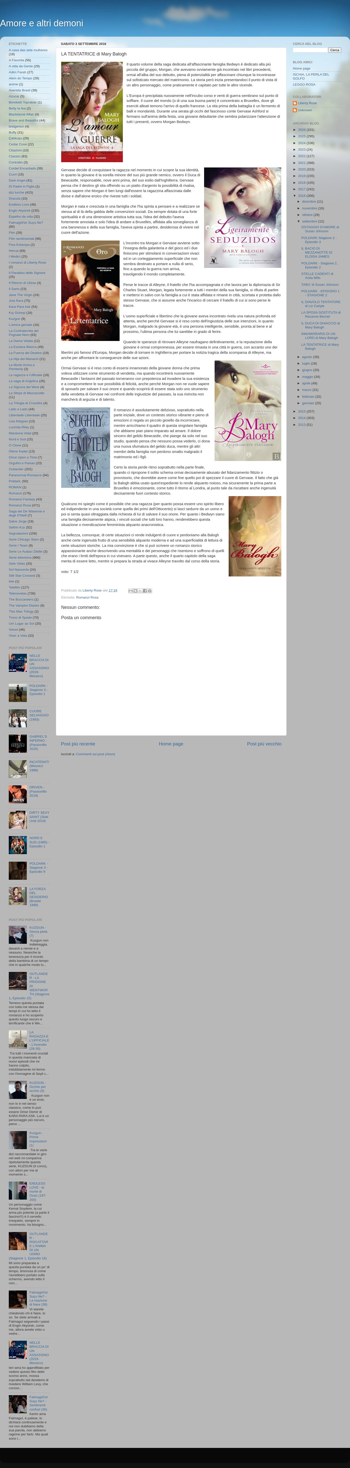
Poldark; (15, 481)
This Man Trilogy (21, 611)
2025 (302, 136)
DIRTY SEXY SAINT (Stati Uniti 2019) (39, 817)
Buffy (13, 132)
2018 (302, 183)
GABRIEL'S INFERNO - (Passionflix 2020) (38, 743)
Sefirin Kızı (17, 527)
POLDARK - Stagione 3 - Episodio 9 (38, 867)
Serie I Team (18, 545)
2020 (302, 169)
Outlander (16, 469)
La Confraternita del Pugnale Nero (24, 333)
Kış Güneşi (17, 313)
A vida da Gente (21, 66)
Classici (15, 156)
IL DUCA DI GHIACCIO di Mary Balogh (320, 325)
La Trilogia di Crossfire (25, 403)
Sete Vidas (17, 563)
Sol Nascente (19, 569)
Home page (171, 743)
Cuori (13, 174)
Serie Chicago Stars (24, 539)
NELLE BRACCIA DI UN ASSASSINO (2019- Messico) (39, 666)
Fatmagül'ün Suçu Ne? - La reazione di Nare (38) (38, 1298)
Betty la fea (17, 108)
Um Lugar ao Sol (21, 623)
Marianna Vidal (20, 433)
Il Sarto (14, 289)
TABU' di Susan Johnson (320, 284)
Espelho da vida (21, 216)
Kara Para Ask (19, 307)
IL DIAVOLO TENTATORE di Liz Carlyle (321, 304)
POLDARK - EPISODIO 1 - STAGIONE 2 (320, 293)
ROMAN (15, 487)
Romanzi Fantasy (22, 499)
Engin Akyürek (19, 210)
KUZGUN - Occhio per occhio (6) (37, 1087)
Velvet (13, 629)
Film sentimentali (21, 239)
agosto (307, 357)
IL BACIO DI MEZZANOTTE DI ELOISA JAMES (316, 252)
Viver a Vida (18, 635)
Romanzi (15, 493)
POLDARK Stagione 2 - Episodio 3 (319, 240)
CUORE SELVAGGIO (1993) (39, 715)
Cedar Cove (18, 144)
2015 (302, 411)
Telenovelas (18, 593)
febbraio (308, 396)
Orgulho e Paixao (22, 463)
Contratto (16, 162)
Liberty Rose (307, 103)
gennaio (308, 403)
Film (12, 232)
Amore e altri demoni (41, 23)
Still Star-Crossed (22, 575)
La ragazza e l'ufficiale (25, 375)
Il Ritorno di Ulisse (22, 283)
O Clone (15, 445)
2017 (302, 189)
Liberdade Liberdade (24, 415)
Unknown (305, 110)
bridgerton (16, 126)
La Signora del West (24, 387)
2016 (302, 196)
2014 (302, 418)
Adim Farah (17, 72)
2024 (302, 143)
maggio (308, 377)
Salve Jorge (18, 521)
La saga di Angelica (23, 381)
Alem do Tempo (20, 78)
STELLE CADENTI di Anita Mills (317, 276)
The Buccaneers (21, 599)
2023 (302, 149)
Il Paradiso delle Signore (27, 273)
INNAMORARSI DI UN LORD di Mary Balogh (319, 336)
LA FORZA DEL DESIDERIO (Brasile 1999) (38, 897)
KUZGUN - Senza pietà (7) (38, 931)
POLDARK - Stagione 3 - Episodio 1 (38, 690)
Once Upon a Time (23, 457)
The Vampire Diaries (24, 605)
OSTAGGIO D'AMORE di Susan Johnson (320, 229)
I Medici (15, 256)
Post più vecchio (264, 743)
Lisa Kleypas (18, 421)
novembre (310, 208)
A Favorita (16, 60)
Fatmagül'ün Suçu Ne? (26, 222)
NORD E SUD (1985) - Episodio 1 (39, 842)
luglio (306, 363)
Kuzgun (14, 319)
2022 (302, 156)
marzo (307, 390)
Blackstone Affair (21, 114)
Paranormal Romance (25, 475)
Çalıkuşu (15, 138)
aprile (306, 383)
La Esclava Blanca (23, 347)
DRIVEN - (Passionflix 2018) (38, 791)
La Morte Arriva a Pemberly (22, 367)
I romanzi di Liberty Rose (27, 262)
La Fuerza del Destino (25, 353)
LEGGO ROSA (304, 84)
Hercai (14, 251)
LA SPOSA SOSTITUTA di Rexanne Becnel (321, 314)
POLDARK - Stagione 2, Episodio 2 (319, 265)
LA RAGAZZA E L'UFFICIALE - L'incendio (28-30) (39, 1040)
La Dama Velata (21, 341)
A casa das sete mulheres (28, 50)
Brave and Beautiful (23, 120)
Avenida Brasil (19, 90)
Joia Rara (16, 301)
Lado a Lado (18, 409)
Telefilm (14, 587)
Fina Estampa (19, 245)
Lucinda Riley (19, 427)
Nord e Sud (17, 439)
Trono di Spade (20, 617)
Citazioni (15, 150)
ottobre (308, 215)
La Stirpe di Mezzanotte (26, 393)
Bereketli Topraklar (23, 102)
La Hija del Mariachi (24, 359)
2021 (302, 163)
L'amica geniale (20, 325)
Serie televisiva (20, 557)
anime (13, 84)
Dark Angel (17, 180)
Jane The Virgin (20, 295)
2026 (302, 130)
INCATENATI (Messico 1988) (39, 766)
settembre (310, 221)
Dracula (15, 198)
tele (11, 581)
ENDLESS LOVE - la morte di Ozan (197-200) (37, 1192)
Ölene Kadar (18, 451)
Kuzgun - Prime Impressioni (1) (38, 1139)
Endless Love (19, 204)
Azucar (14, 96)
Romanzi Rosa (87, 597)
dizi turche (16, 192)
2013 (302, 425)
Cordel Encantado (22, 168)
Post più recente (78, 743)
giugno (307, 370)
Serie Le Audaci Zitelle (25, 551)
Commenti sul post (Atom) (95, 754)
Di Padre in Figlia (22, 186)
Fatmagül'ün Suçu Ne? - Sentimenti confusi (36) (38, 1403)
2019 (302, 176)
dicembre (309, 201)
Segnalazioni (18, 533)
